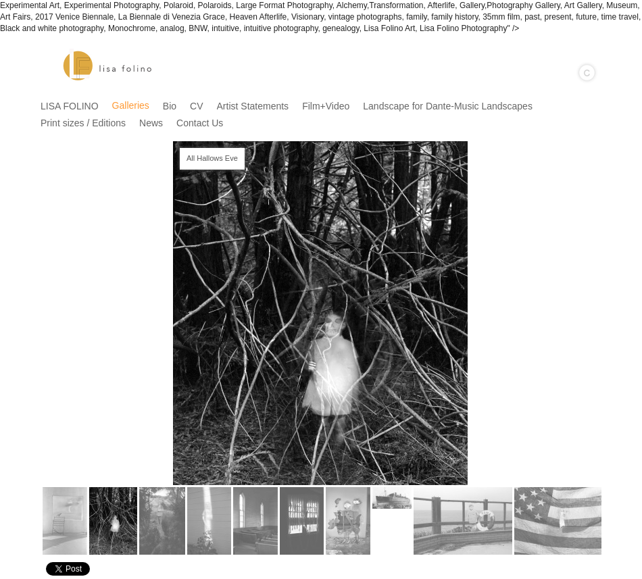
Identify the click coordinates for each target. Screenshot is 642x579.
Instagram (613, 569)
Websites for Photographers (632, 569)
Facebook (593, 569)
